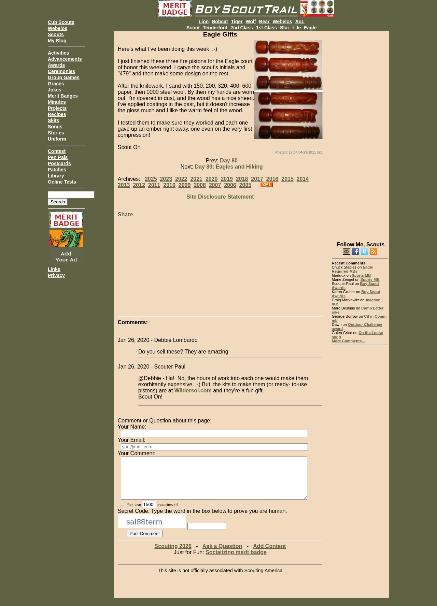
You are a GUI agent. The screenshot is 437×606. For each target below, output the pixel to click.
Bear (264, 21)
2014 (303, 179)
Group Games (64, 77)
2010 (169, 185)
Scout (193, 27)
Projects (57, 108)
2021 (196, 179)
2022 (181, 179)
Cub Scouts (61, 22)
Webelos (57, 28)
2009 (185, 185)
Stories (56, 132)
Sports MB (361, 275)
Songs (55, 126)
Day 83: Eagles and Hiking (229, 167)
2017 (257, 179)
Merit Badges (63, 96)
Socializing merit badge (236, 560)
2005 (245, 185)
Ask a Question (222, 554)
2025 (151, 179)
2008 (200, 185)
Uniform (57, 139)
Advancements (65, 59)
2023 (166, 179)
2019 (227, 179)
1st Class (266, 27)
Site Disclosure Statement (220, 197)
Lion (204, 21)
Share (125, 214)
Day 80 (229, 160)
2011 (154, 185)
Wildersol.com (193, 390)
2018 (242, 179)
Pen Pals (58, 157)
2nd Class (241, 27)
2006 (230, 185)
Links (54, 269)
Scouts (56, 34)
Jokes (54, 89)
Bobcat (220, 21)
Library (56, 175)
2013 (124, 185)
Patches (57, 169)
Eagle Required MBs (352, 269)
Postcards (59, 163)
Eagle (310, 27)
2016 (272, 179)
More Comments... (348, 341)
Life (296, 27)
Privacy (56, 275)
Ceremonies (61, 71)
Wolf (250, 21)
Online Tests (62, 182)
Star (284, 27)
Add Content (269, 554)
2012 (139, 185)
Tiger (237, 21)
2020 (212, 179)
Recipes (57, 114)
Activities (58, 53)
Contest (57, 151)
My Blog (57, 40)
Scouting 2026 (172, 554)
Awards (56, 65)
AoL (300, 21)
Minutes (57, 102)
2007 (215, 185)
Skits (53, 120)
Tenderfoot (215, 27)
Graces (56, 83)
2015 (287, 179)
